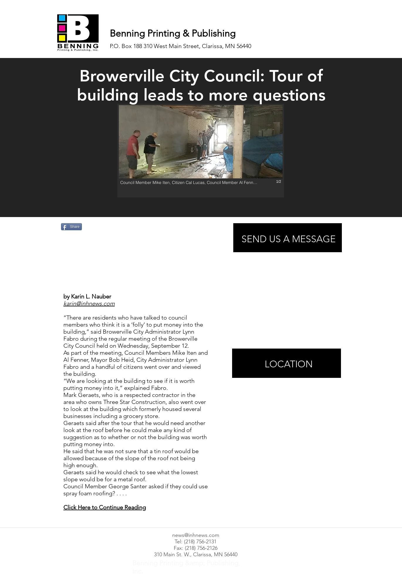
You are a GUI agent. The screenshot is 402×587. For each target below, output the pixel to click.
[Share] (71, 226)
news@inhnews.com (195, 535)
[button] (200, 150)
